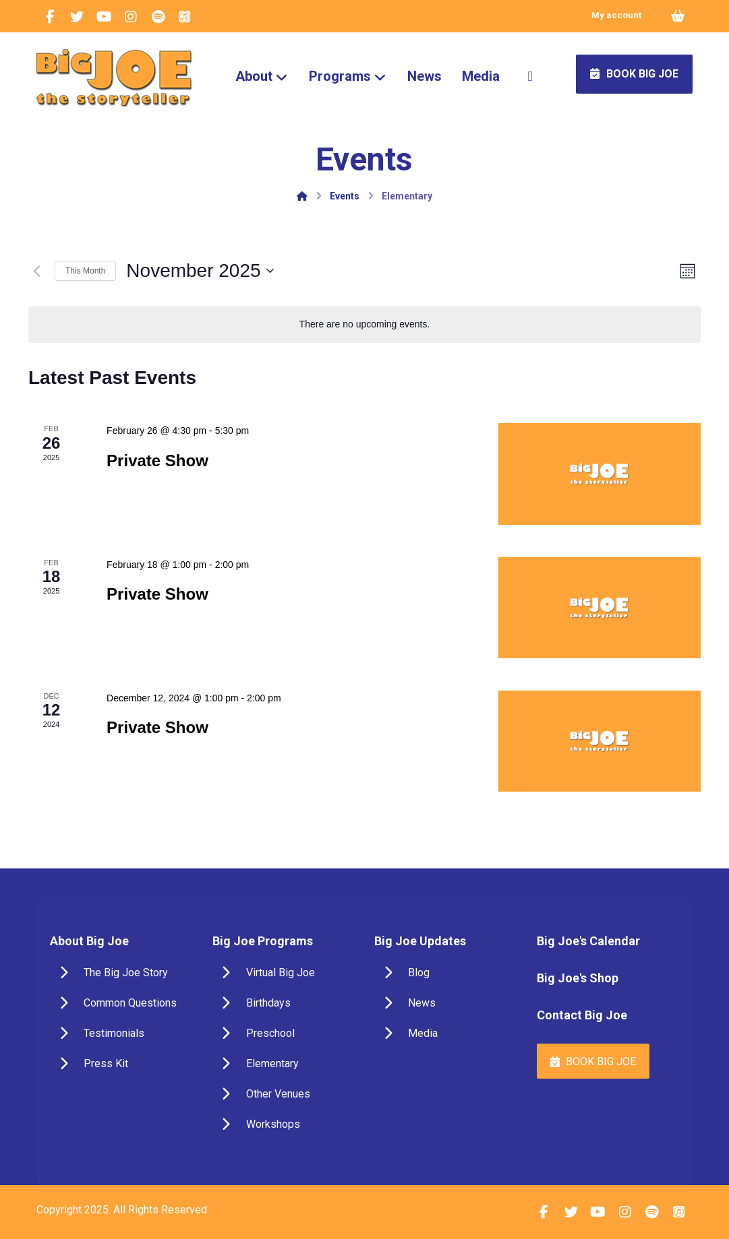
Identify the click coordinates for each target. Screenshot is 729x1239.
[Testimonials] (121, 1033)
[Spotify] (157, 16)
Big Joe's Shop (577, 978)
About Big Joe (89, 941)
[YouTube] (103, 16)
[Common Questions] (121, 1003)
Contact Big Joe (582, 1015)
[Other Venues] (283, 1094)
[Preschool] (283, 1033)
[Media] (445, 1033)
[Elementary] (283, 1063)
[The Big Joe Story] (121, 972)
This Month (85, 271)
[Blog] (445, 972)
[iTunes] (184, 16)
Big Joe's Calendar (588, 941)
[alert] (364, 324)
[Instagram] (130, 16)
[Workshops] (283, 1124)
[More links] (530, 76)
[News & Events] (445, 1003)
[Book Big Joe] (593, 1061)
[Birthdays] (283, 1003)
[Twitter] (76, 16)
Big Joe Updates (420, 941)
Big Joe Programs (262, 941)
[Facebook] (49, 16)
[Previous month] (36, 271)
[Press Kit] (121, 1063)
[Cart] (678, 15)
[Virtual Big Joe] (283, 972)
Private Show (157, 460)
